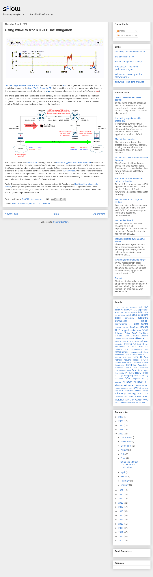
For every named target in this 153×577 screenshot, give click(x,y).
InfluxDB (144, 341)
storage (129, 390)
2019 (121, 498)
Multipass (127, 357)
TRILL (140, 394)
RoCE (138, 373)
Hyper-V (118, 341)
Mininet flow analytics (125, 139)
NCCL (135, 357)
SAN (136, 376)
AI (122, 309)
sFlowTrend (129, 385)
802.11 (117, 307)
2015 (121, 515)
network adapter (131, 360)
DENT (125, 327)
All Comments (124, 35)
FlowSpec (143, 333)
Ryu (121, 376)
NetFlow (144, 357)
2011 (121, 532)
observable (136, 362)
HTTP (145, 338)
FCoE (134, 333)
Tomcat (118, 278)
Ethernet (119, 333)
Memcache (120, 355)
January (125, 485)
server (118, 382)
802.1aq (125, 307)
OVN (127, 368)
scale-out (119, 379)
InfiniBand (135, 341)
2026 (121, 417)
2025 (121, 421)
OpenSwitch (143, 365)
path (135, 368)
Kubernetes (120, 347)
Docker (32, 203)
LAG (128, 347)
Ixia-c (64, 85)
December (126, 437)
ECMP (145, 330)
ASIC (117, 312)
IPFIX (129, 344)
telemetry (120, 393)
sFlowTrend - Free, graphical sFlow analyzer (128, 75)
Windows (124, 403)
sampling (128, 375)
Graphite (144, 336)
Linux (140, 346)
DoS (38, 203)
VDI (125, 397)
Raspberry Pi (121, 373)
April (123, 472)
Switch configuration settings (128, 61)
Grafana (135, 335)
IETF (129, 341)
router (145, 373)
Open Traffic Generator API (40, 88)
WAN (117, 403)
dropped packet (128, 330)
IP (125, 344)
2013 (121, 524)
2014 (121, 519)
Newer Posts (11, 214)
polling (118, 370)
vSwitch (138, 399)
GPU (127, 336)
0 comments (36, 199)
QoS (146, 370)
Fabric (127, 333)
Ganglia (118, 335)
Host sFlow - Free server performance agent (126, 68)
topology (132, 393)
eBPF (139, 330)
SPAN (117, 388)
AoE (135, 310)
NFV (129, 362)
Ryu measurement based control (130, 260)
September (126, 446)
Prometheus (137, 370)
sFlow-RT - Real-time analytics (129, 82)
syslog (145, 391)
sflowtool (119, 385)
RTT (117, 376)
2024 (121, 425)
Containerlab (31, 162)
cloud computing (140, 315)
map (146, 349)
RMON (131, 373)
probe (129, 370)
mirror (140, 355)
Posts (121, 31)
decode (118, 327)
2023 (121, 429)
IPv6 (134, 344)
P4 (131, 368)
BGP (14, 203)
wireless (131, 403)
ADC (146, 307)
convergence (121, 324)
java (146, 344)
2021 (121, 490)
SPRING (137, 388)
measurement (121, 352)
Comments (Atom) (61, 222)
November (126, 441)
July (123, 454)
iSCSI (139, 344)
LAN (134, 347)
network (118, 360)
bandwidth (125, 312)
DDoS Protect (68, 171)
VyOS (145, 400)
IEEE (124, 341)
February (125, 481)
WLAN (138, 403)
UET (146, 394)
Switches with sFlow (124, 56)
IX (143, 344)
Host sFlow (135, 338)
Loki (126, 349)
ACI (140, 307)
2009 (121, 540)
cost (130, 324)
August (124, 450)
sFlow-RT (46, 203)
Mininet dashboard (124, 220)
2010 (121, 536)
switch (138, 390)
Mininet (133, 354)
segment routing (140, 379)
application (143, 309)
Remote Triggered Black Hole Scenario (22, 85)
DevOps (134, 327)
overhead (119, 368)
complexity (129, 318)
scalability (143, 375)
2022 (121, 433)
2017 (121, 507)
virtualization (141, 396)
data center (141, 323)
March (124, 476)
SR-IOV (145, 388)
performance (143, 368)
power (123, 370)
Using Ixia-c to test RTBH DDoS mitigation (38, 30)
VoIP (127, 400)
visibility (119, 399)
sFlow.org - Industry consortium (130, 51)
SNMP (138, 386)
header (125, 339)
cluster (118, 318)
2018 (121, 503)
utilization (119, 397)
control (144, 320)
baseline (134, 312)
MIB (127, 355)
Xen (143, 403)
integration (119, 344)
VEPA (130, 397)
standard (119, 390)
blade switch (126, 315)
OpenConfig (119, 365)
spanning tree (126, 388)
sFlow (127, 382)
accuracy (133, 307)
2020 (121, 494)
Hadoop (118, 339)
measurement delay (139, 352)
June (123, 458)
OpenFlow (131, 365)
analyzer (128, 309)
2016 (121, 511)
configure (143, 317)
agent (117, 310)
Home (55, 214)
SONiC (145, 386)
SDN (127, 378)
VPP (132, 400)
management (136, 349)
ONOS (145, 362)
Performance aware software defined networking (128, 179)
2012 (121, 528)
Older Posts (99, 214)
